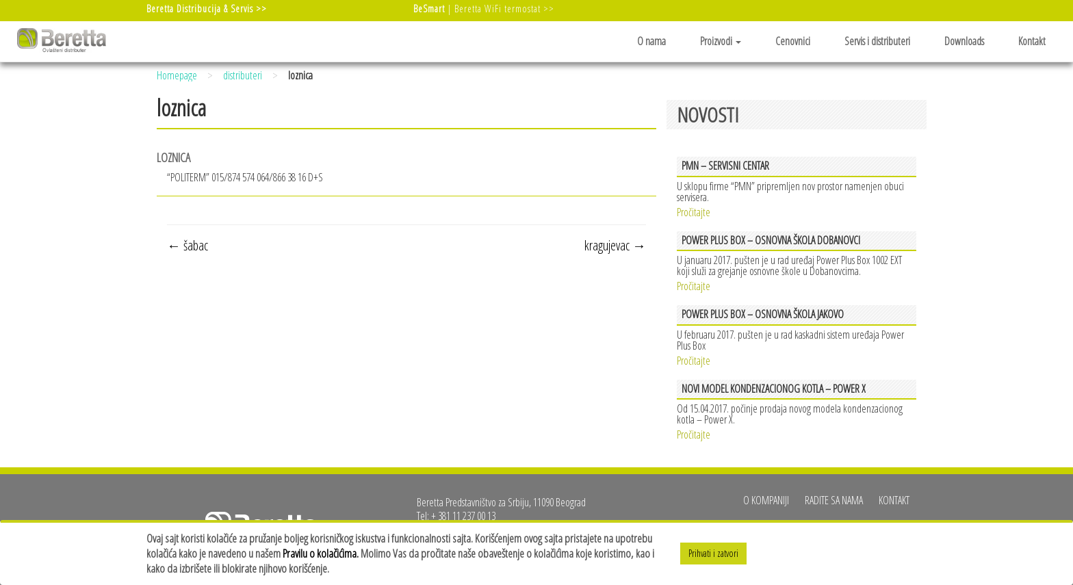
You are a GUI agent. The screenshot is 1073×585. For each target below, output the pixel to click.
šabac (187, 245)
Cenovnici (792, 41)
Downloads (964, 41)
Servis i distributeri (877, 41)
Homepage (177, 75)
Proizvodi (720, 41)
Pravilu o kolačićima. (321, 553)
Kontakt (1032, 41)
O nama (651, 41)
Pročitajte (693, 211)
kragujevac (615, 245)
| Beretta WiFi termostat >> (483, 8)
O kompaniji (766, 500)
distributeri (242, 75)
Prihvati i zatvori (713, 553)
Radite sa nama (834, 500)
